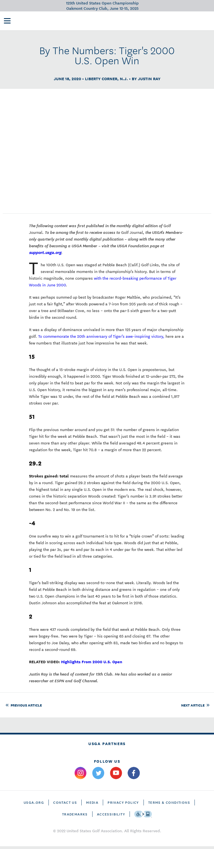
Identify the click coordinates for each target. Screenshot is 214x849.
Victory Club (105, 21)
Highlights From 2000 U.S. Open (91, 664)
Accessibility (111, 816)
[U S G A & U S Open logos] (45, 21)
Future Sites (136, 21)
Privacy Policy (123, 805)
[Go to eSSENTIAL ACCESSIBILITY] (143, 817)
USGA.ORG (34, 805)
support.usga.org (45, 255)
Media (92, 805)
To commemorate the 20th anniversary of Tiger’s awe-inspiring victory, (101, 339)
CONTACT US (65, 805)
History (161, 21)
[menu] (7, 22)
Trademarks (75, 816)
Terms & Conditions (169, 805)
